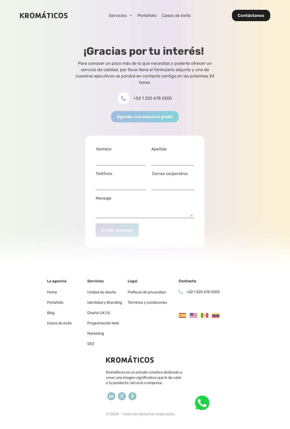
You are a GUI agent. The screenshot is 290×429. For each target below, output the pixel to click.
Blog (50, 313)
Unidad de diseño (101, 292)
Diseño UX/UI (98, 313)
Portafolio (146, 15)
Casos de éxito (176, 15)
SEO (90, 344)
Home (52, 292)
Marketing (96, 333)
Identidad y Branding (104, 302)
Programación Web (103, 323)
